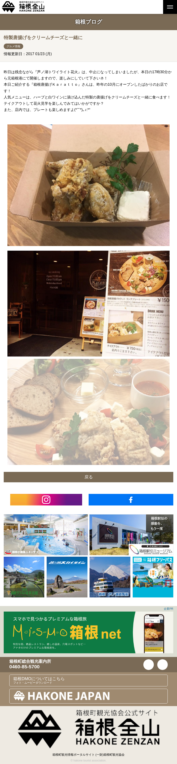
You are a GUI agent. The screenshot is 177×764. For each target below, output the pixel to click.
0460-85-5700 (24, 666)
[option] (46, 534)
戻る (88, 477)
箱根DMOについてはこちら (90, 680)
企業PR (168, 608)
